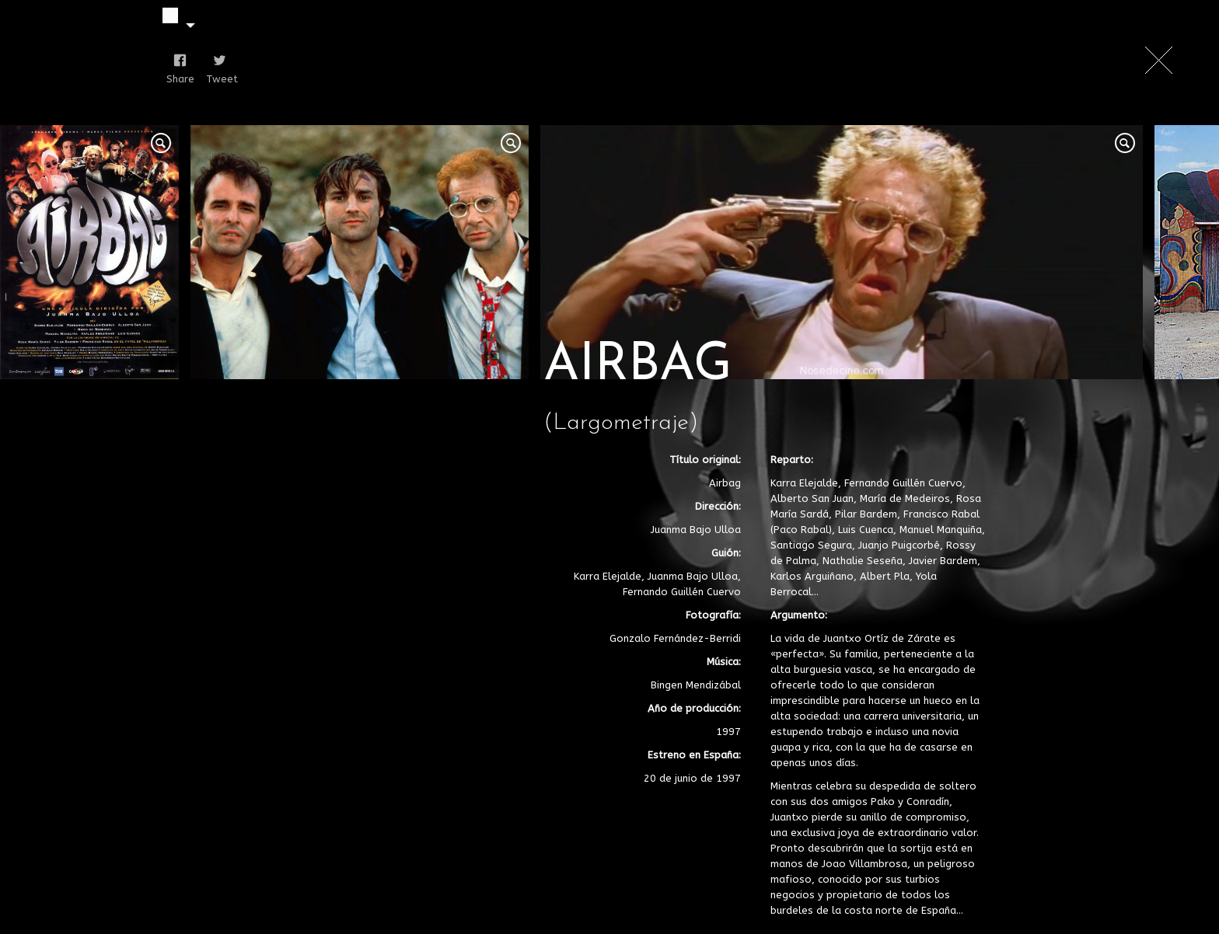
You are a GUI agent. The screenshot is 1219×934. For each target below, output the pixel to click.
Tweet (216, 79)
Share (176, 79)
